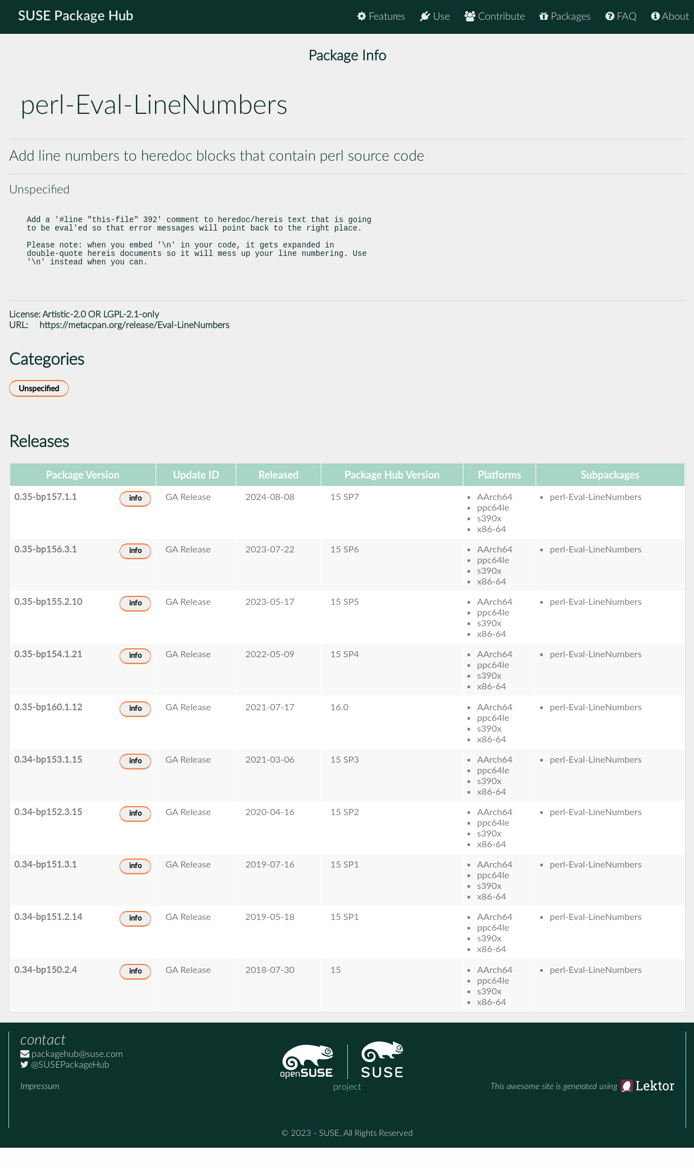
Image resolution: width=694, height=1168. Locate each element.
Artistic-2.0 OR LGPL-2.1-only (100, 334)
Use (435, 16)
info (135, 519)
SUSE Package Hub (76, 17)
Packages (565, 16)
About (670, 16)
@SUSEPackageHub (64, 1085)
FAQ (620, 16)
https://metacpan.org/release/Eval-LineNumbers (134, 345)
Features (381, 16)
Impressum (39, 1106)
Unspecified (39, 409)
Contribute (495, 16)
